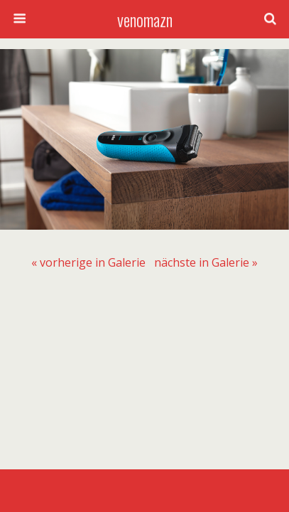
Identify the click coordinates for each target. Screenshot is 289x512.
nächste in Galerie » (206, 262)
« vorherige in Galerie (88, 262)
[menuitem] (88, 262)
